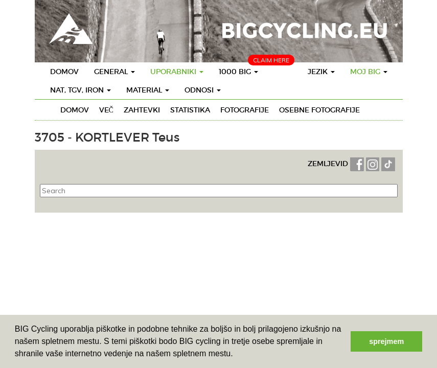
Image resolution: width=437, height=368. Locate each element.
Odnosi (203, 90)
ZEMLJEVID (329, 163)
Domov (64, 71)
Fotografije (244, 109)
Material (147, 90)
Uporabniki (176, 71)
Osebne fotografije (319, 109)
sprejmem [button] (386, 341)
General (114, 71)
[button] (236, 354)
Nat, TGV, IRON (80, 90)
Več (106, 109)
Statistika (190, 109)
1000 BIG (238, 71)
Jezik (321, 71)
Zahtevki (142, 109)
